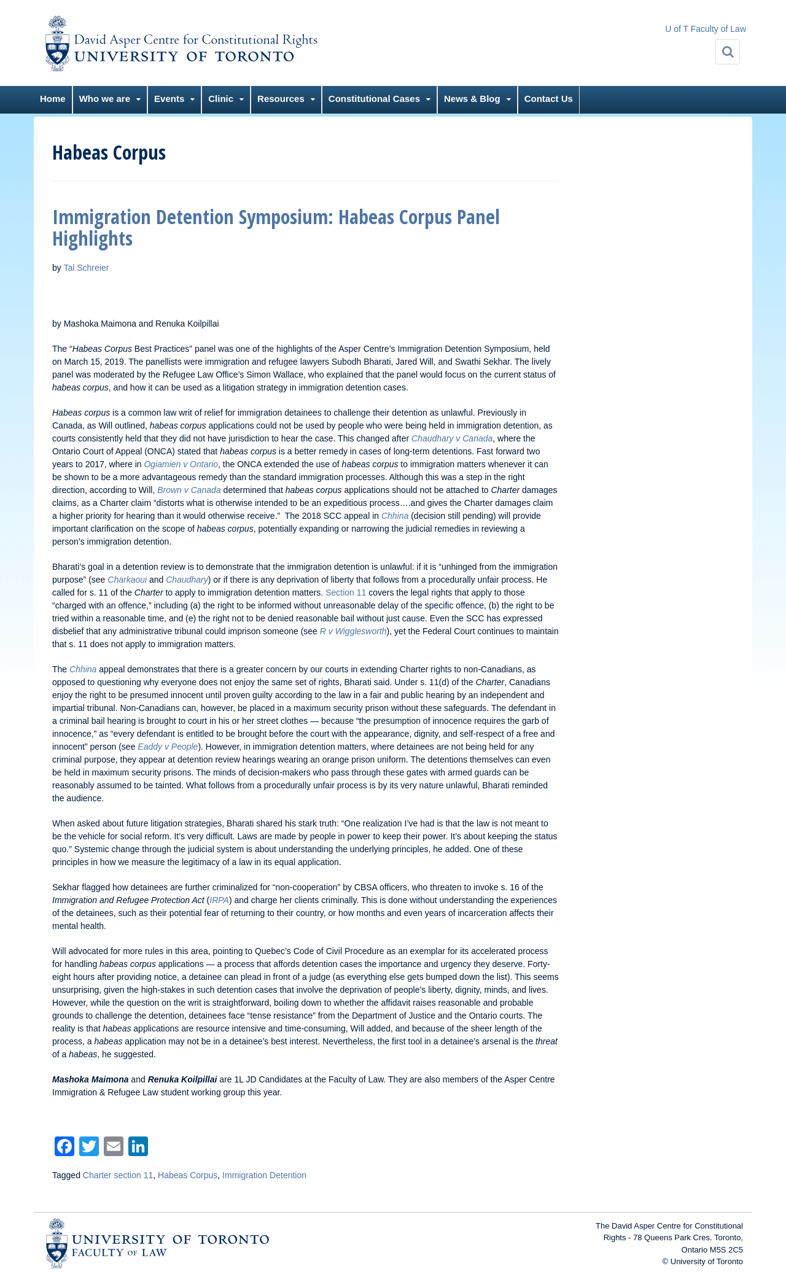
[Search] (727, 51)
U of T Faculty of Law (705, 29)
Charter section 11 (118, 1175)
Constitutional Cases (374, 98)
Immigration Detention (264, 1175)
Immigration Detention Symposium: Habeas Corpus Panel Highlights (276, 227)
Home (53, 98)
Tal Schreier (86, 268)
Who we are (104, 98)
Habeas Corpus (187, 1175)
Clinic (220, 98)
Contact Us (548, 98)
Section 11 (345, 592)
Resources (281, 98)
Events (169, 98)
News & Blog (472, 98)
